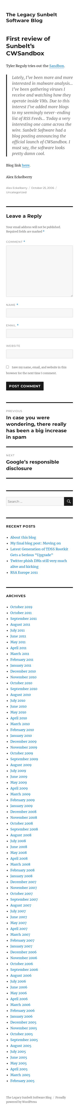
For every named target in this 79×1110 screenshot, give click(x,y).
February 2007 (22, 940)
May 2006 (18, 993)
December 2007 (23, 882)
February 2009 (22, 800)
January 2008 (21, 876)
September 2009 (24, 759)
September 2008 (24, 829)
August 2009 (21, 765)
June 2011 (18, 636)
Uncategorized (16, 192)
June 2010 (18, 706)
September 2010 (23, 689)
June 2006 (18, 987)
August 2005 (20, 1046)
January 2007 (21, 946)
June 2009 (18, 776)
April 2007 (18, 929)
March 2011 (19, 654)
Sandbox (56, 66)
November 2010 (23, 677)
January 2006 (21, 1016)
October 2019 (21, 607)
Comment (15, 242)
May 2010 (18, 712)
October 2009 (21, 753)
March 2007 (20, 934)
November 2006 (23, 958)
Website (13, 345)
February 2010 (22, 730)
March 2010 (20, 724)
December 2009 (23, 741)
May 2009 (18, 782)
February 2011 (21, 659)
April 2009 (19, 788)
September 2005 (24, 1040)
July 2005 (18, 1051)
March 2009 (20, 794)
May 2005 (18, 1063)
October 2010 (21, 683)
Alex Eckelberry (16, 187)
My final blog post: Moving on (35, 543)
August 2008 (20, 835)
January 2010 (21, 736)
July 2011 (17, 630)
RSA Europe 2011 (24, 572)
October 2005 (21, 1034)
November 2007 (23, 888)
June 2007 (18, 917)
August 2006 (21, 975)
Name (12, 305)
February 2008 (22, 870)
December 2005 (23, 1022)
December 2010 (23, 671)
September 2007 (24, 899)
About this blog (23, 537)
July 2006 (18, 981)
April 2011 (18, 648)
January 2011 (20, 665)
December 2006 (23, 952)
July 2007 (18, 911)
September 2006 (24, 970)
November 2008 (23, 817)
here (25, 165)
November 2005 (23, 1028)
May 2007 (18, 923)
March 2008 (20, 864)
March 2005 (20, 1075)
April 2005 (19, 1069)
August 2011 (20, 624)
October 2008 (21, 823)
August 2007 (20, 905)
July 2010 (17, 700)
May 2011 (17, 642)
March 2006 (20, 1005)
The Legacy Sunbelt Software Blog (31, 17)
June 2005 (18, 1057)
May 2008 (18, 853)
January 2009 (21, 806)
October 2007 (21, 893)
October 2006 (21, 964)
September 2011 (23, 619)
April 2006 (19, 999)
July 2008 (18, 841)
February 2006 (22, 1010)
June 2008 (18, 847)
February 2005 (22, 1081)
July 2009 (18, 771)
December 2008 (23, 812)
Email (12, 325)
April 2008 (19, 858)
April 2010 (18, 718)
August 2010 (20, 695)
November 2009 (23, 747)
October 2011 (21, 613)
